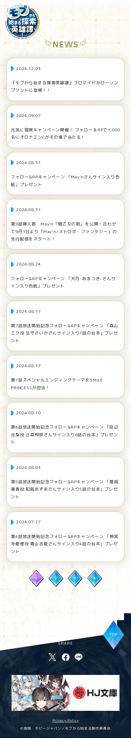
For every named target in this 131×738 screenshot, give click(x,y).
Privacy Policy (65, 720)
